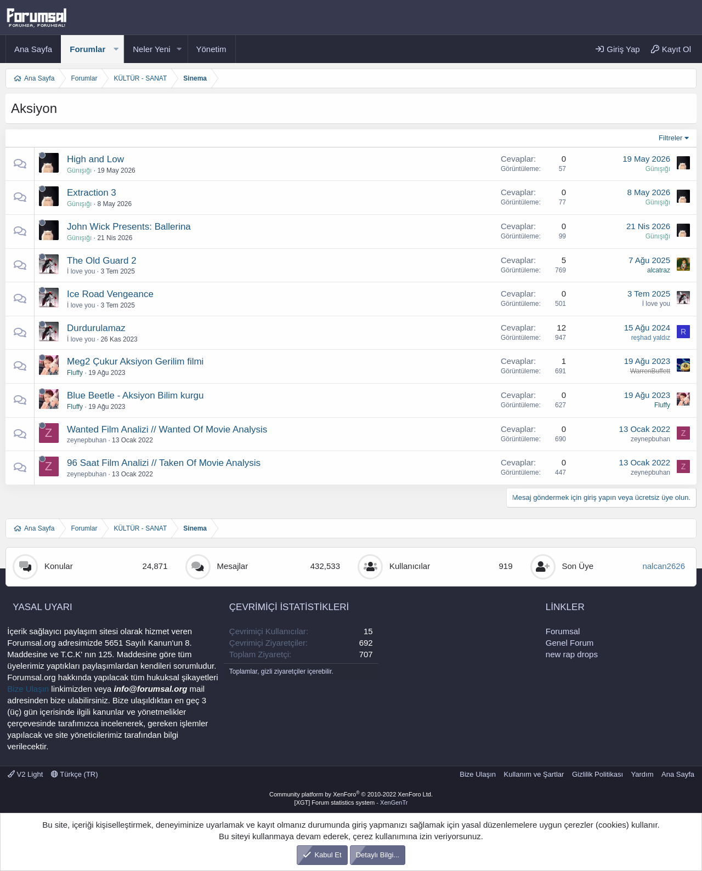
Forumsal (563, 631)
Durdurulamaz (96, 328)
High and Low (95, 159)
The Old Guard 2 (102, 260)
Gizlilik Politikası (597, 774)
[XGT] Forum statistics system (351, 802)
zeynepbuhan (86, 440)
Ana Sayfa (33, 49)
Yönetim (211, 49)
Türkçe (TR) (74, 774)
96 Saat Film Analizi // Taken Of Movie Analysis (164, 463)
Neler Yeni (151, 49)
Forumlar (87, 49)
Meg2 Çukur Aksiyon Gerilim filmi (135, 361)
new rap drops (572, 654)
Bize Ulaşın (28, 688)
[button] (115, 49)
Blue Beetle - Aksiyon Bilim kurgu (135, 395)
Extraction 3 (91, 192)
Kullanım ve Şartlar (534, 774)
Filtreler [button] (670, 138)
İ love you (81, 271)
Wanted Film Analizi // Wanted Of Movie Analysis (167, 429)
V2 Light (25, 774)
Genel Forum (570, 642)
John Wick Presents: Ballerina (129, 226)
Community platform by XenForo (351, 794)
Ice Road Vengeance (110, 294)
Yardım (642, 774)
